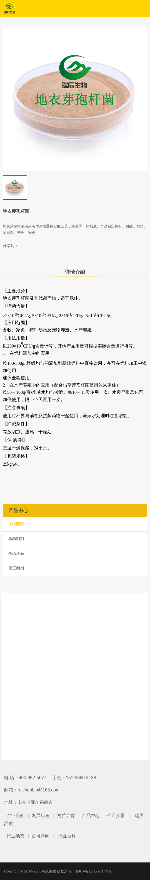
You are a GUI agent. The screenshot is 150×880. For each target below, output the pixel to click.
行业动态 (15, 835)
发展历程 (40, 815)
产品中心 (91, 815)
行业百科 (67, 835)
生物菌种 (16, 524)
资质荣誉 (66, 815)
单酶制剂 (16, 538)
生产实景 (116, 815)
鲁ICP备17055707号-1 (94, 871)
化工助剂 (16, 568)
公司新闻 (40, 835)
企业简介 (15, 815)
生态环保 (16, 553)
